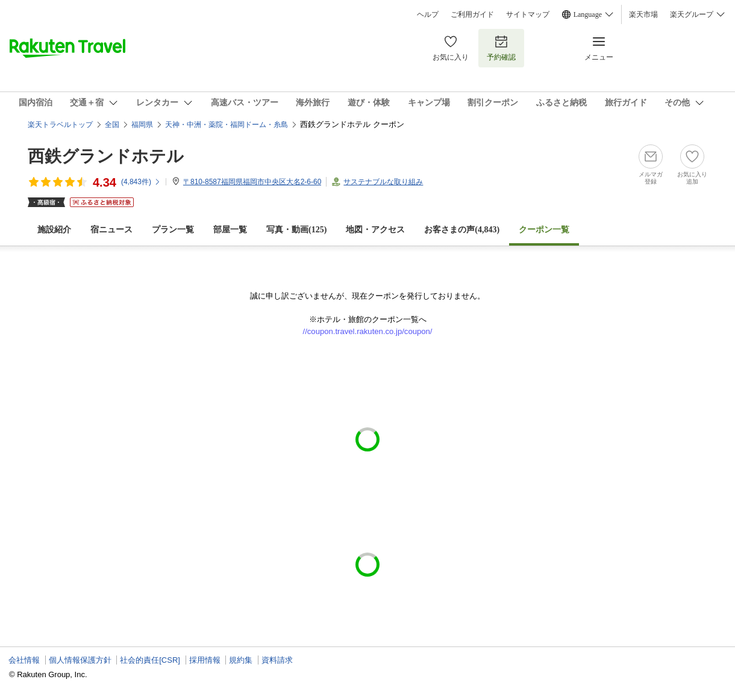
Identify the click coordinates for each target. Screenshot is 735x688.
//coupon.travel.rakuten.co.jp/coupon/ (368, 331)
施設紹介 (54, 229)
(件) (141, 181)
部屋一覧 (230, 229)
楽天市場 (643, 14)
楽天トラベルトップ (60, 124)
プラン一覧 (173, 229)
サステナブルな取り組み (383, 182)
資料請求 (277, 660)
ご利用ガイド (472, 14)
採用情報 (204, 660)
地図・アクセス (375, 229)
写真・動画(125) (296, 229)
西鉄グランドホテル (106, 156)
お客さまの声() (461, 229)
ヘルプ (428, 14)
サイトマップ (527, 14)
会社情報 (24, 660)
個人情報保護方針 (80, 660)
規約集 (240, 660)
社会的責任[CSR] (150, 660)
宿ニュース (111, 229)
